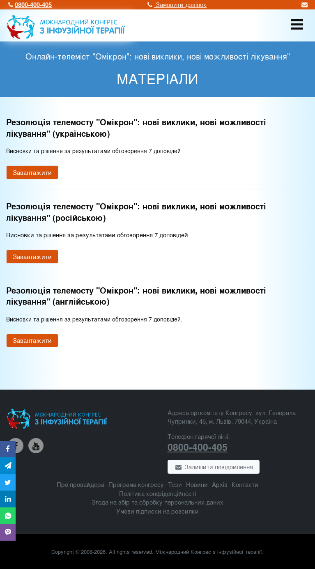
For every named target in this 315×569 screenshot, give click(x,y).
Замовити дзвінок (176, 4)
